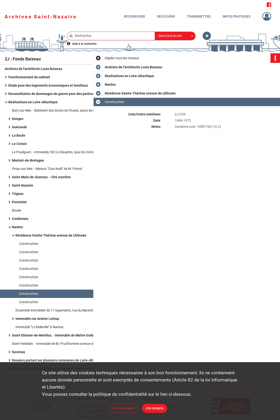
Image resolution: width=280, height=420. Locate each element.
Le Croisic (19, 144)
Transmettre (199, 16)
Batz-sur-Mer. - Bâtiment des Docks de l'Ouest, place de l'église (57, 110)
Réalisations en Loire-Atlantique (33, 102)
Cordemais (20, 219)
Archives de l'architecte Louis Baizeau (33, 69)
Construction (28, 244)
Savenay (18, 352)
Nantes (17, 227)
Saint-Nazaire (22, 185)
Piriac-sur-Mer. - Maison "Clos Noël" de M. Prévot (47, 169)
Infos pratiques (236, 16)
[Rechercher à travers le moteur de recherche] (113, 35)
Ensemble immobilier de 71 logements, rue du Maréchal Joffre (60, 310)
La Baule (18, 135)
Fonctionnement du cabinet (29, 77)
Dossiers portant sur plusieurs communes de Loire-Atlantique (58, 360)
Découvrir (166, 16)
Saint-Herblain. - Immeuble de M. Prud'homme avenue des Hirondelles (59, 344)
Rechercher (134, 16)
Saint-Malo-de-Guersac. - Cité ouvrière (41, 177)
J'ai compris (154, 408)
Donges (17, 119)
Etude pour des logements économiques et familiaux (48, 85)
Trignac (18, 194)
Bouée (16, 210)
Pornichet (19, 202)
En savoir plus (123, 408)
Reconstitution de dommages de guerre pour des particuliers (54, 94)
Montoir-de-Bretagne (28, 160)
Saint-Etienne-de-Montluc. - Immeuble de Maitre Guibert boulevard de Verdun (59, 335)
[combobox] (175, 36)
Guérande (19, 127)
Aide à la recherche (84, 43)
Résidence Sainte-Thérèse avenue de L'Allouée (50, 235)
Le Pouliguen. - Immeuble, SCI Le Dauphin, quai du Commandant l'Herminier (59, 152)
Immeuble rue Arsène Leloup (37, 319)
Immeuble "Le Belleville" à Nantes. (39, 327)
